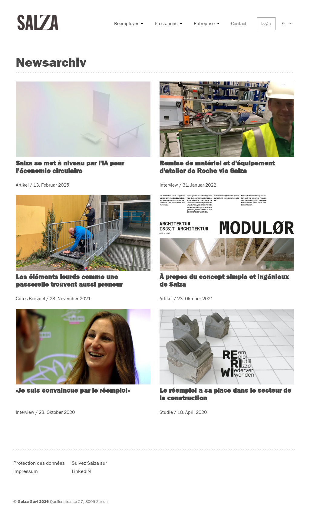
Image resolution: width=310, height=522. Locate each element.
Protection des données (39, 463)
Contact (238, 23)
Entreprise (204, 23)
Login (266, 24)
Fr (283, 24)
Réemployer (126, 23)
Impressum (25, 471)
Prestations (166, 23)
